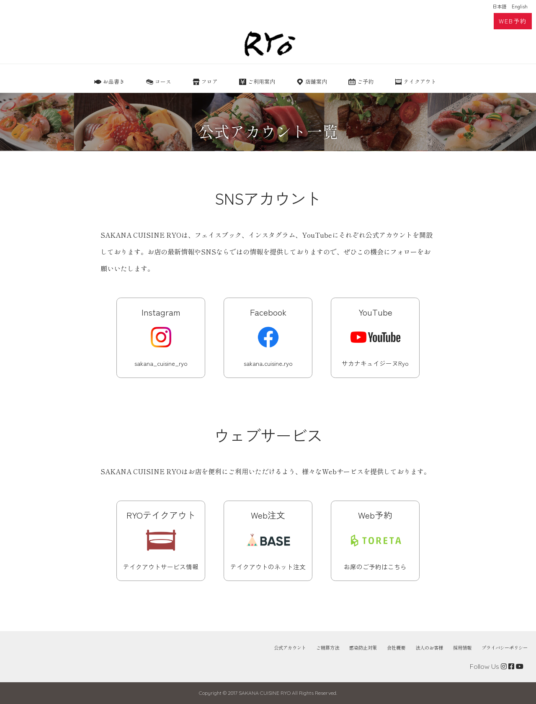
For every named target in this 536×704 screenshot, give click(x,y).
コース (163, 81)
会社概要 (396, 648)
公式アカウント (290, 648)
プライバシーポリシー (505, 648)
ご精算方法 (327, 648)
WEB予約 (513, 20)
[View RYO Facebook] (511, 666)
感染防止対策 (363, 648)
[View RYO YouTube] (519, 666)
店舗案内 (316, 81)
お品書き (114, 81)
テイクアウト (420, 81)
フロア (209, 81)
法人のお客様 (429, 648)
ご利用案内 (261, 81)
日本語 (499, 6)
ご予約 (365, 81)
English (520, 6)
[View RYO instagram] (504, 666)
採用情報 (462, 648)
